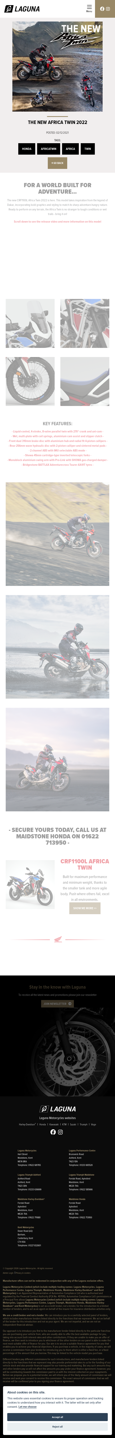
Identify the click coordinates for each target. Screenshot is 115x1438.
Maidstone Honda (77, 1199)
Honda (26, 149)
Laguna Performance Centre (82, 1150)
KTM (64, 1124)
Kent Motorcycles (26, 1227)
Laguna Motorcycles (27, 1150)
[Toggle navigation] (89, 9)
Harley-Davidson (27, 1124)
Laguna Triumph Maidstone (81, 1175)
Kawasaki (54, 1124)
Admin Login (8, 1272)
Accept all (57, 1417)
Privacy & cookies (23, 1272)
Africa (70, 149)
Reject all (57, 1426)
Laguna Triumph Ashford (29, 1175)
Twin (88, 149)
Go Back (57, 163)
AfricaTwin (48, 149)
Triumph (83, 1124)
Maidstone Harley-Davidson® (31, 1199)
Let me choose (27, 1406)
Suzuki (73, 1124)
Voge (93, 1124)
